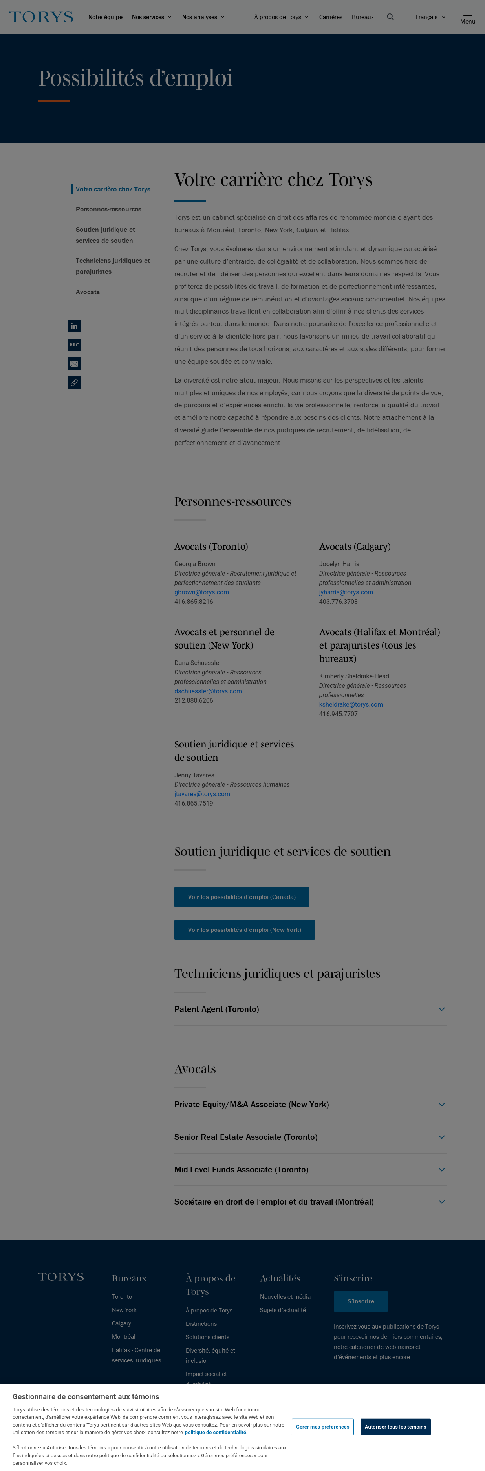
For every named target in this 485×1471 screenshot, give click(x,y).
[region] (242, 1427)
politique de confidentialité (215, 1432)
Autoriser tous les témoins (395, 1427)
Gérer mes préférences (323, 1427)
